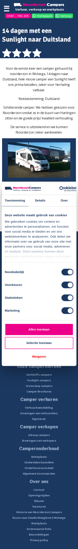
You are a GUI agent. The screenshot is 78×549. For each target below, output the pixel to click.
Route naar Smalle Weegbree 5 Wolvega (38, 518)
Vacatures (39, 506)
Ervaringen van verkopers (39, 440)
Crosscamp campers (39, 386)
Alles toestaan (39, 329)
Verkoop (66, 16)
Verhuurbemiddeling (39, 407)
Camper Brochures (39, 391)
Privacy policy (39, 540)
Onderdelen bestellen (39, 462)
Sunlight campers (39, 380)
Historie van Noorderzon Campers (39, 512)
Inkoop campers (39, 435)
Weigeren (39, 356)
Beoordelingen (39, 534)
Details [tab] (40, 200)
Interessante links (39, 529)
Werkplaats (44, 16)
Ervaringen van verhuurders (39, 413)
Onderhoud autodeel (39, 468)
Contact (39, 490)
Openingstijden (39, 495)
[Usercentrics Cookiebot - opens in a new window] (59, 189)
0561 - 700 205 (18, 16)
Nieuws (39, 501)
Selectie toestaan (39, 343)
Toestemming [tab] (15, 200)
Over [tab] (64, 200)
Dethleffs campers (39, 375)
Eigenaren (39, 419)
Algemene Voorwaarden (39, 473)
